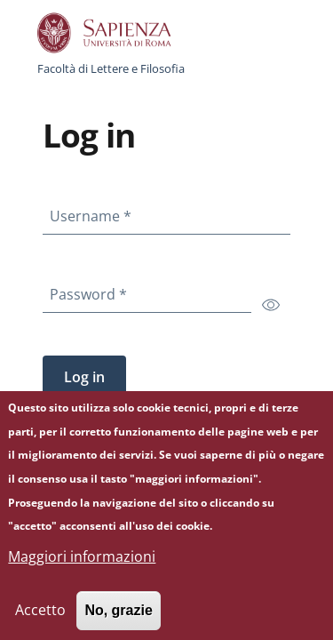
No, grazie (118, 620)
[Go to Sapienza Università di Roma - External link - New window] (114, 33)
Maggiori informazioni (81, 566)
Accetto (40, 619)
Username (94, 212)
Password (92, 290)
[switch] (270, 304)
